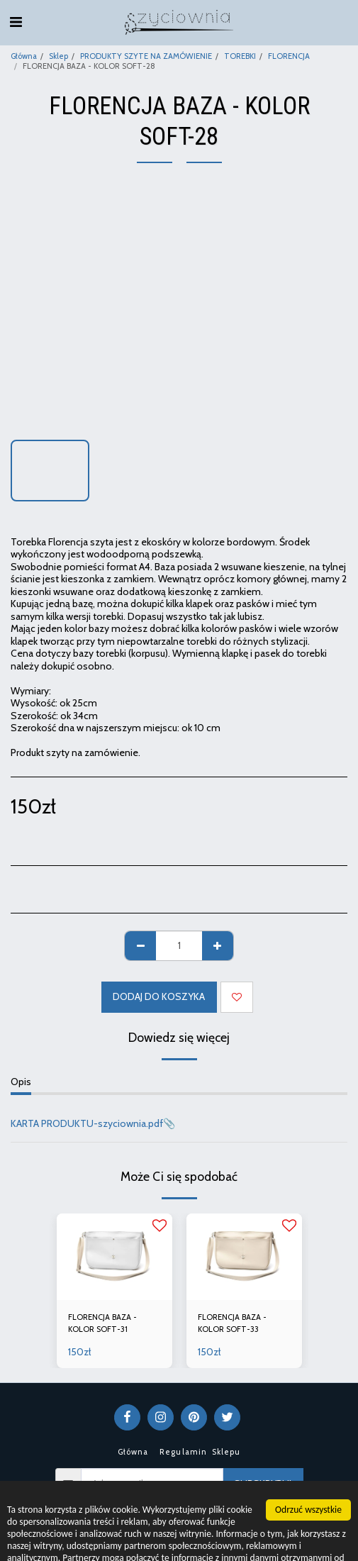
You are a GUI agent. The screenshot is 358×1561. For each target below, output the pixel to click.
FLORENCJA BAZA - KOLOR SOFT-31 (102, 1323)
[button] (16, 22)
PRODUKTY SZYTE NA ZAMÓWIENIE (146, 56)
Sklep (58, 56)
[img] (114, 1256)
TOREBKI (240, 56)
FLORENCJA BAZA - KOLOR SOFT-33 (232, 1323)
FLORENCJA (289, 56)
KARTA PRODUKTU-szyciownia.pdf (87, 1123)
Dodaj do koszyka (159, 996)
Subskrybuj (262, 1483)
